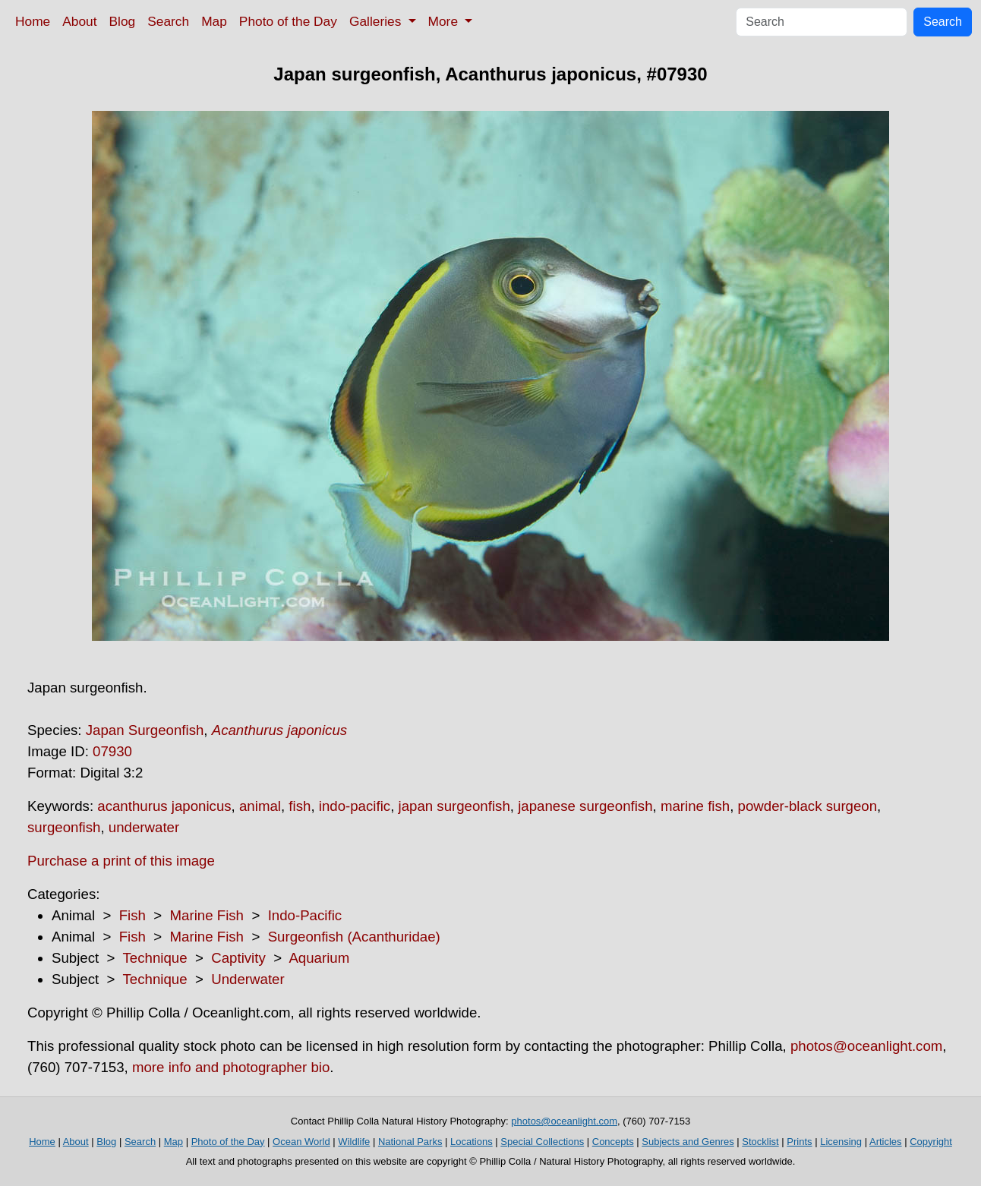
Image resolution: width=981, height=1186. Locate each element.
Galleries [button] (377, 21)
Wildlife (354, 1141)
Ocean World (301, 1141)
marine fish (695, 806)
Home (32, 21)
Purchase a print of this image (121, 861)
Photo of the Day (288, 21)
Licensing (841, 1141)
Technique (155, 958)
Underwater (247, 979)
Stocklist (760, 1141)
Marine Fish (207, 915)
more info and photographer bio (231, 1067)
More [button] (445, 21)
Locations (471, 1141)
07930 (112, 751)
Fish (132, 915)
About (79, 21)
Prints (799, 1141)
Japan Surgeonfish (145, 730)
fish (300, 806)
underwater (144, 827)
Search (168, 21)
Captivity (238, 958)
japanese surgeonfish (585, 806)
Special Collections (542, 1141)
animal (260, 806)
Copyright (931, 1141)
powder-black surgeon (808, 806)
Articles (885, 1141)
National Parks (410, 1141)
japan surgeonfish (454, 806)
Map (214, 21)
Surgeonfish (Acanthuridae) (354, 937)
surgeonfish (63, 827)
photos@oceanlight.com (866, 1046)
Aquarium (319, 958)
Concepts (613, 1141)
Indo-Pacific (305, 915)
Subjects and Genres (687, 1141)
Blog (122, 21)
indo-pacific (354, 806)
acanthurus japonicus (164, 806)
